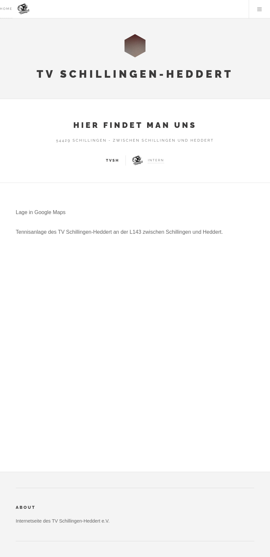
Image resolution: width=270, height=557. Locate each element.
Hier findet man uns (135, 125)
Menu (259, 9)
